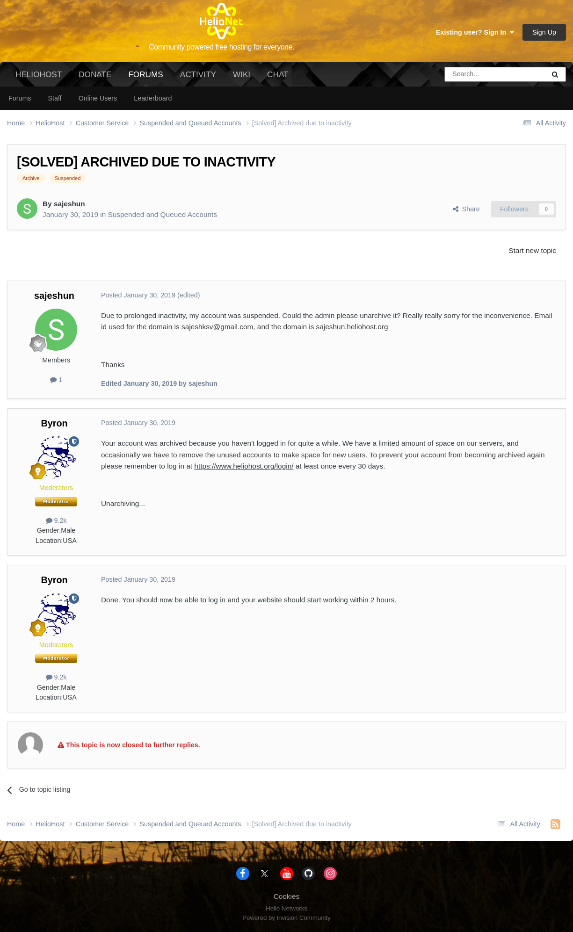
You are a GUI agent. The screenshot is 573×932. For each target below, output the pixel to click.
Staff (54, 98)
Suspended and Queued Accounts (162, 214)
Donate (95, 74)
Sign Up (544, 32)
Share (466, 209)
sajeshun (69, 204)
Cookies (287, 896)
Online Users (98, 98)
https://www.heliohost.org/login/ (243, 466)
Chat (277, 74)
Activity (198, 74)
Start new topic (532, 250)
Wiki (241, 74)
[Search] (471, 74)
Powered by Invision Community (286, 917)
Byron (54, 423)
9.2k (56, 520)
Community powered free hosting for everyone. (221, 47)
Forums (145, 78)
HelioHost (38, 74)
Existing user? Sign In (475, 32)
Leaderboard (153, 98)
